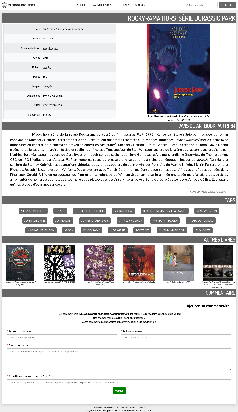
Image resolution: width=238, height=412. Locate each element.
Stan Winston (207, 210)
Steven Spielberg (33, 210)
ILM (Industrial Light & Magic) (164, 210)
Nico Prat (48, 38)
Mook (68, 230)
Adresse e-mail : (133, 331)
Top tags (123, 4)
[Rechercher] (201, 5)
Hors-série (117, 230)
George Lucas (123, 210)
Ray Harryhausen (165, 220)
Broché (47, 66)
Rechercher (227, 4)
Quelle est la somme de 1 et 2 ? (30, 376)
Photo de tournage (89, 210)
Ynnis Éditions (50, 47)
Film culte (202, 230)
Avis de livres (102, 4)
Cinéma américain (172, 230)
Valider (119, 390)
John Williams (34, 220)
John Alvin (63, 220)
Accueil (82, 4)
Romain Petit (126, 408)
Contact (142, 408)
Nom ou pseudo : (19, 331)
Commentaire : (18, 345)
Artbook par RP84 (18, 5)
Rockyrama (91, 230)
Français (47, 86)
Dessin (60, 210)
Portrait (142, 230)
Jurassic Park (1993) (95, 220)
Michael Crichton (41, 230)
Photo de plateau (201, 220)
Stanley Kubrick (130, 220)
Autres (140, 4)
